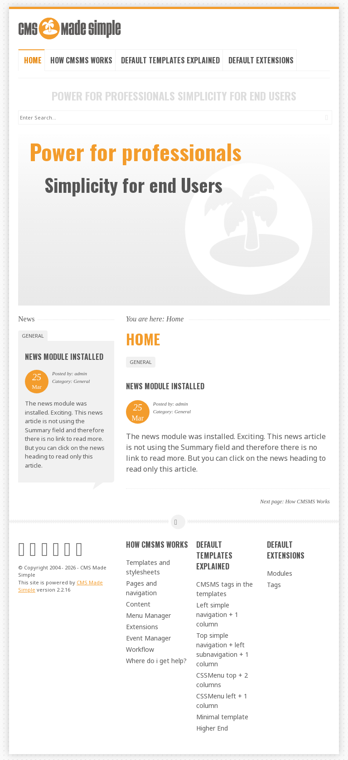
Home (33, 59)
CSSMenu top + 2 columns (222, 679)
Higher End (212, 727)
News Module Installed (165, 385)
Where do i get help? (156, 659)
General (141, 361)
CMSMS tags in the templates (224, 588)
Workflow (140, 648)
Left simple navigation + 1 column (217, 613)
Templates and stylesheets (148, 566)
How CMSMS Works (81, 59)
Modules (279, 572)
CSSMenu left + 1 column (221, 700)
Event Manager (148, 637)
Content (138, 603)
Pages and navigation (141, 587)
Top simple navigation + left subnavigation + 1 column (222, 648)
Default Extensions (261, 59)
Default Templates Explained (170, 59)
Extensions (142, 625)
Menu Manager (148, 614)
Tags (274, 583)
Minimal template (222, 716)
